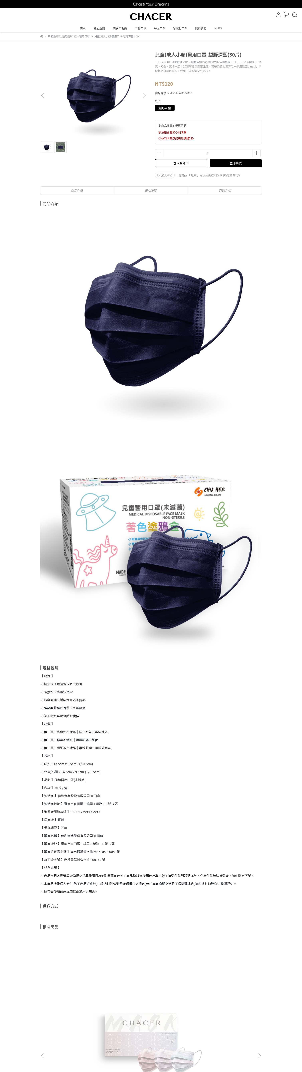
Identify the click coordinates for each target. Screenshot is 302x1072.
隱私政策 (83, 1028)
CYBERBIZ (120, 1062)
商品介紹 (77, 190)
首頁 (83, 28)
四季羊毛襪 (120, 28)
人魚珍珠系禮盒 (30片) (70, 984)
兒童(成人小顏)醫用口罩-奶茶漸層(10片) (232, 986)
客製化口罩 (180, 28)
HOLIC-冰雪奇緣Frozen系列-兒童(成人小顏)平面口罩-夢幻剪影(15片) (178, 986)
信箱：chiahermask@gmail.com (61, 1047)
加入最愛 (164, 175)
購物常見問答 (48, 1028)
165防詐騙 (116, 1028)
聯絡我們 (99, 1028)
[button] (144, 95)
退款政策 (67, 1028)
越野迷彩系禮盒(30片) (124, 984)
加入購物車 (181, 163)
